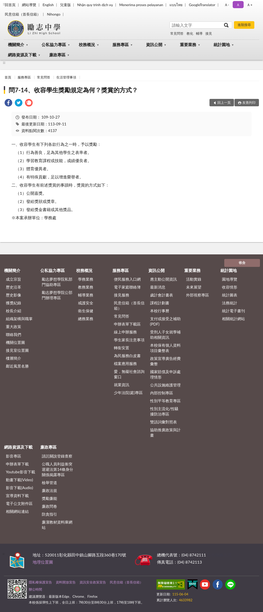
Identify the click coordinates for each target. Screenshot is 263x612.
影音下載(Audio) (19, 487)
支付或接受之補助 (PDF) (165, 321)
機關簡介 (16, 44)
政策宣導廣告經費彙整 (165, 361)
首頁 (8, 77)
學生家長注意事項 (129, 339)
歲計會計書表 (161, 295)
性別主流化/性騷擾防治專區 (164, 411)
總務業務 (85, 318)
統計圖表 (229, 295)
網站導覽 (29, 5)
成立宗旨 (13, 279)
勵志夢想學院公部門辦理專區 (57, 295)
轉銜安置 (121, 347)
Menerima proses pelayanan (141, 5)
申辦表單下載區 (127, 324)
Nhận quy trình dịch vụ (95, 5)
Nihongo (53, 14)
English (48, 5)
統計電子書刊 (233, 310)
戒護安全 (85, 303)
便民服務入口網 (127, 279)
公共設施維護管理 (165, 385)
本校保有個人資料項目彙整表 (165, 348)
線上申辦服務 (125, 332)
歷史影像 (13, 295)
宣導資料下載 (17, 495)
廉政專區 (57, 54)
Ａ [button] (238, 5)
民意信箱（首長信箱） (23, 14)
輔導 (199, 33)
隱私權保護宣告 (40, 582)
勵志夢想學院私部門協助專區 (57, 282)
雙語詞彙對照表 (163, 422)
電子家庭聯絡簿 (127, 287)
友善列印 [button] (249, 102)
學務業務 (85, 279)
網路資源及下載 (22, 54)
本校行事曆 (159, 310)
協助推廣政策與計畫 (165, 432)
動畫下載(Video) (19, 479)
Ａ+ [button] (249, 5)
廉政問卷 (49, 506)
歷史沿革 (13, 287)
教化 (190, 33)
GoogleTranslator (202, 5)
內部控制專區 (161, 392)
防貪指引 (49, 514)
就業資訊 (121, 384)
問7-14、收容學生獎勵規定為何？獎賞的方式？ (73, 90)
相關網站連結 (17, 511)
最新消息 (157, 287)
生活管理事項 (66, 77)
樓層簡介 (13, 358)
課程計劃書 (159, 303)
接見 (208, 33)
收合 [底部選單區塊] (242, 263)
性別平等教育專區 (165, 400)
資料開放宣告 (66, 582)
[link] (8, 103)
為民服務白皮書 (127, 355)
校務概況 (87, 44)
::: (4, 4)
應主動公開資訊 (163, 279)
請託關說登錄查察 (57, 456)
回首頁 (10, 5)
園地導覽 (229, 279)
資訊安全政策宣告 (93, 582)
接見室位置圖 (17, 350)
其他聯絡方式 (219, 554)
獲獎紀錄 (13, 303)
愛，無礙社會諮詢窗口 (129, 374)
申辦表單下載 (17, 464)
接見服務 (121, 295)
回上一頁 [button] (224, 102)
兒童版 (65, 5)
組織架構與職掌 (19, 318)
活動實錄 (193, 279)
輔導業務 (85, 295)
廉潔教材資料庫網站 (57, 525)
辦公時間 (35, 589)
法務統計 (229, 303)
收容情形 (229, 287)
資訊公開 (154, 44)
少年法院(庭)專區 (128, 392)
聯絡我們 (13, 334)
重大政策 (13, 326)
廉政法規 (49, 490)
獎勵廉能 (49, 498)
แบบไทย (175, 5)
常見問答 (176, 33)
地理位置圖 (43, 561)
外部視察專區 (197, 295)
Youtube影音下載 (20, 472)
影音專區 (13, 456)
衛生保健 (85, 310)
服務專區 (120, 44)
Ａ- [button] (226, 5)
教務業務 (85, 287)
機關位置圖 (15, 342)
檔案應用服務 (125, 363)
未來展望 (193, 287)
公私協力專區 (54, 44)
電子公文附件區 (19, 503)
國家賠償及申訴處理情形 (165, 374)
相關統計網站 (233, 318)
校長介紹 (13, 310)
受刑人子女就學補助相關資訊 (165, 335)
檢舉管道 (49, 482)
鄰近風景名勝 (17, 366)
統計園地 (222, 44)
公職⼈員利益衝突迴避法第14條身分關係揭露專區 (57, 469)
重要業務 (188, 44)
